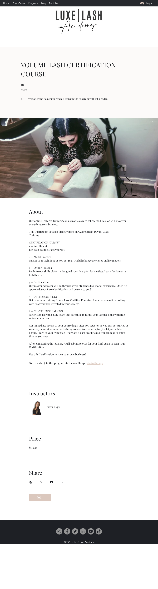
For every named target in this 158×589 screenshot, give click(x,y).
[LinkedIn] (83, 531)
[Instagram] (59, 531)
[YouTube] (91, 531)
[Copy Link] (62, 482)
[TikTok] (99, 531)
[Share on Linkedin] (52, 482)
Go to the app (95, 363)
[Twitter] (75, 531)
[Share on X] (41, 482)
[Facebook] (67, 531)
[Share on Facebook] (31, 482)
